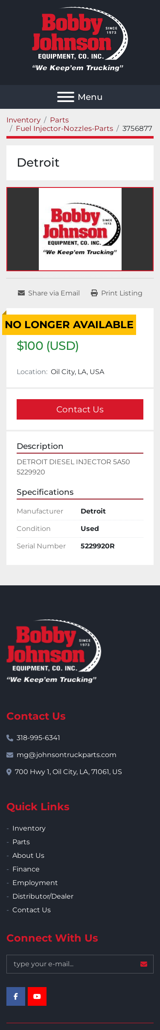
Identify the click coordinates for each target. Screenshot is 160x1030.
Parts (21, 842)
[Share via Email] (48, 293)
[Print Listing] (116, 293)
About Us (28, 855)
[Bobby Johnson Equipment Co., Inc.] (53, 651)
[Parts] (59, 120)
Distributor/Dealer (42, 896)
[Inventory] (23, 120)
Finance (26, 869)
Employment (35, 883)
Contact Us (80, 409)
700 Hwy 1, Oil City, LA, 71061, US (68, 772)
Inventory (29, 828)
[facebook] (15, 996)
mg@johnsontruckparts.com (66, 755)
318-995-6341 (38, 738)
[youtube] (37, 996)
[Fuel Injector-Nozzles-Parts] (64, 128)
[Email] (80, 964)
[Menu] (65, 97)
